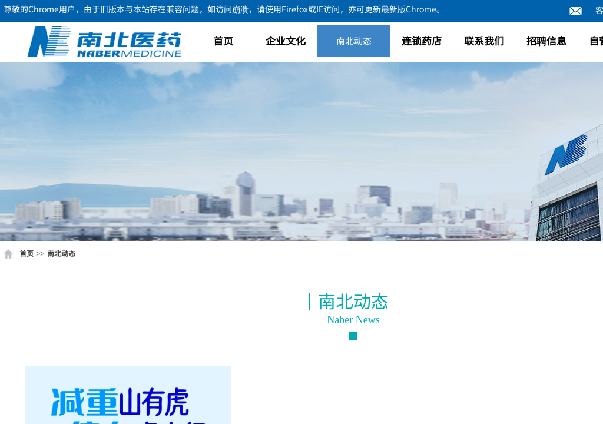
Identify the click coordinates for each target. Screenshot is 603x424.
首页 (223, 40)
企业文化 (286, 40)
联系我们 (484, 40)
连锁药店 (422, 40)
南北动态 (354, 40)
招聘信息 (546, 40)
